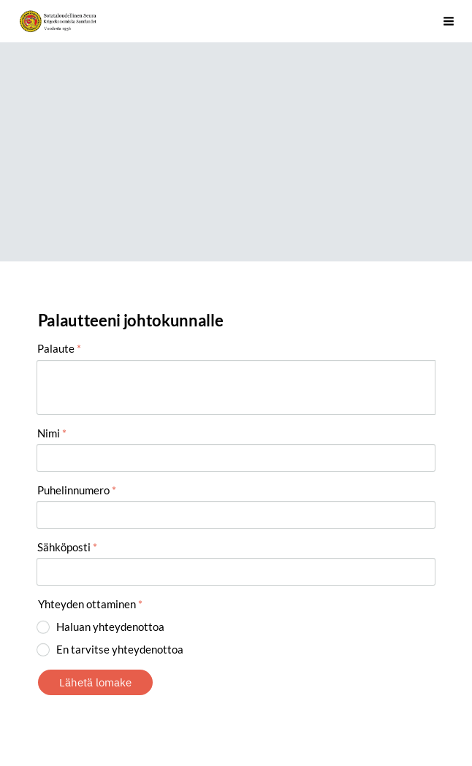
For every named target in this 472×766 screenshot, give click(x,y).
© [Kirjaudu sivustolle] (43, 693)
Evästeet (57, 721)
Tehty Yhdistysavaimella (132, 720)
